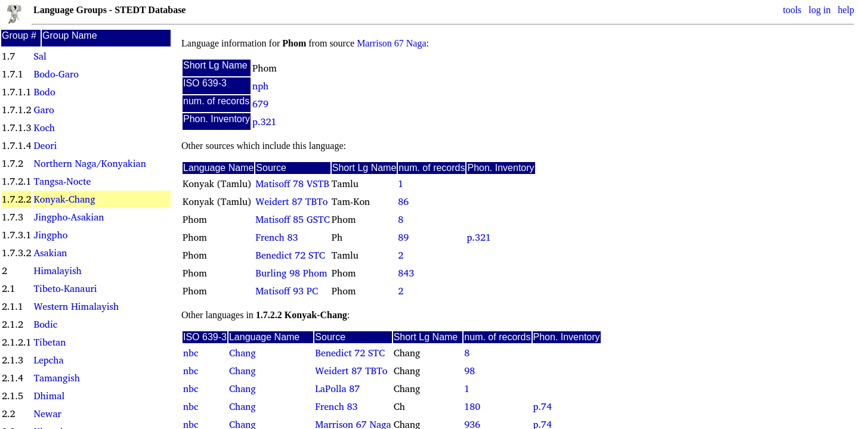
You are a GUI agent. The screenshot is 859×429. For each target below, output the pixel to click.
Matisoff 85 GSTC (292, 219)
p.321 (264, 121)
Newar (47, 413)
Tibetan (49, 342)
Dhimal (48, 395)
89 (403, 237)
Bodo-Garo (55, 74)
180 (472, 406)
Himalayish (57, 270)
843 (406, 273)
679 (260, 103)
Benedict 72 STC (290, 255)
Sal (39, 56)
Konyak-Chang (64, 199)
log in (820, 10)
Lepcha (48, 360)
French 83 (276, 237)
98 (469, 370)
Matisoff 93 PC (286, 291)
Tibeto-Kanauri (65, 288)
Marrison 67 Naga (391, 43)
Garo (43, 109)
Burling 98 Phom (291, 273)
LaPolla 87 (337, 388)
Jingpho (50, 235)
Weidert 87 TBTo (291, 201)
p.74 (542, 406)
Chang (242, 352)
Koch (44, 127)
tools (792, 10)
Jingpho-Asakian (68, 217)
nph (260, 86)
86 (403, 201)
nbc (190, 352)
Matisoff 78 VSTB (292, 183)
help (846, 10)
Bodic (45, 324)
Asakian (50, 252)
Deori (45, 145)
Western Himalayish (76, 306)
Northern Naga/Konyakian (89, 163)
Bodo (44, 92)
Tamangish (56, 378)
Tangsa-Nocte (62, 181)
